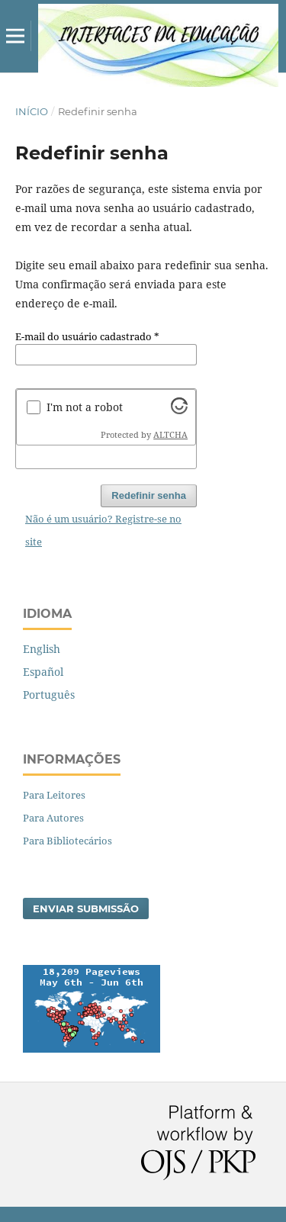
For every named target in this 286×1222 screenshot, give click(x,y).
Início (31, 111)
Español (43, 671)
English (41, 649)
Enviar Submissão (86, 908)
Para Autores (53, 818)
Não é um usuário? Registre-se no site (103, 530)
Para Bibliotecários (67, 840)
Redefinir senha (148, 495)
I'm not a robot (85, 407)
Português (49, 694)
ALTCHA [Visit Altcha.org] (170, 434)
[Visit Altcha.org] (179, 410)
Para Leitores (54, 795)
